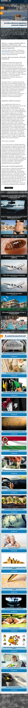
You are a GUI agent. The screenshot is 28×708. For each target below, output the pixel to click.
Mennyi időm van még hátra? (14, 528)
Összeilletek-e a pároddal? (14, 628)
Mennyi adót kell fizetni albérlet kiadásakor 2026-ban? (14, 470)
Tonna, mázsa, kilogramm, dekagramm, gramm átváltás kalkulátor (14, 568)
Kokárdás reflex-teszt (14, 450)
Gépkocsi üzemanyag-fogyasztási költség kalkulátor (14, 392)
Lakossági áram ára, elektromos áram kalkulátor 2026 (14, 431)
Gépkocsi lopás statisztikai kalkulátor (14, 687)
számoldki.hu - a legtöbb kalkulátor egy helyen (5, 1)
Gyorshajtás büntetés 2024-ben (14, 489)
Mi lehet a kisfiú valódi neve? (14, 667)
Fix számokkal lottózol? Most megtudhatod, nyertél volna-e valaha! (14, 589)
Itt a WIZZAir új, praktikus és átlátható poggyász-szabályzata (14, 257)
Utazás (13, 8)
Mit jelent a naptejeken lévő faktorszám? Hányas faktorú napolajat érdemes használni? (14, 217)
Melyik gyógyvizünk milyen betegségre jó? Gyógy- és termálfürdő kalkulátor (14, 313)
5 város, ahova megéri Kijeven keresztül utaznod (14, 275)
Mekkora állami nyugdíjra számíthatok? (14, 373)
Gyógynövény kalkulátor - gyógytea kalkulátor (14, 509)
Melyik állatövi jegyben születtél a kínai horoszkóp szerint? (14, 648)
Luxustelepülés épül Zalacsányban (14, 293)
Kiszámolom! (14, 356)
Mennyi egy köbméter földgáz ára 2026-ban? (14, 608)
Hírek (7, 8)
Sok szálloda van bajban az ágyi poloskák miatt (14, 235)
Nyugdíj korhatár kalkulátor (14, 548)
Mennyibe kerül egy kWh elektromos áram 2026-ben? (14, 353)
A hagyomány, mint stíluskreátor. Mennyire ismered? (14, 411)
